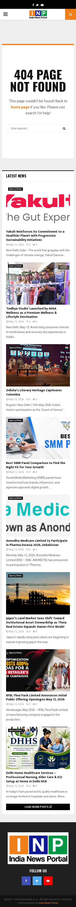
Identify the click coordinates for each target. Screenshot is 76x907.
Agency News (15, 189)
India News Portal (48, 903)
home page (20, 107)
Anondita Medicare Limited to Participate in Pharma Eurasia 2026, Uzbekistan (36, 543)
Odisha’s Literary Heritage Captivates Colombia (34, 392)
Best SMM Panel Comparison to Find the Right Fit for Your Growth (35, 465)
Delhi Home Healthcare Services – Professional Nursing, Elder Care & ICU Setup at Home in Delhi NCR (34, 777)
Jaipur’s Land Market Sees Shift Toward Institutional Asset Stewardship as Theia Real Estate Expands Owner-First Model (36, 623)
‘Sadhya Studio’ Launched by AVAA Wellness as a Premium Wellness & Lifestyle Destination (31, 313)
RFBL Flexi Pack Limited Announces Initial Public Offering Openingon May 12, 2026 (36, 697)
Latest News (16, 175)
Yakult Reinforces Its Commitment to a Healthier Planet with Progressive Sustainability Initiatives (35, 236)
